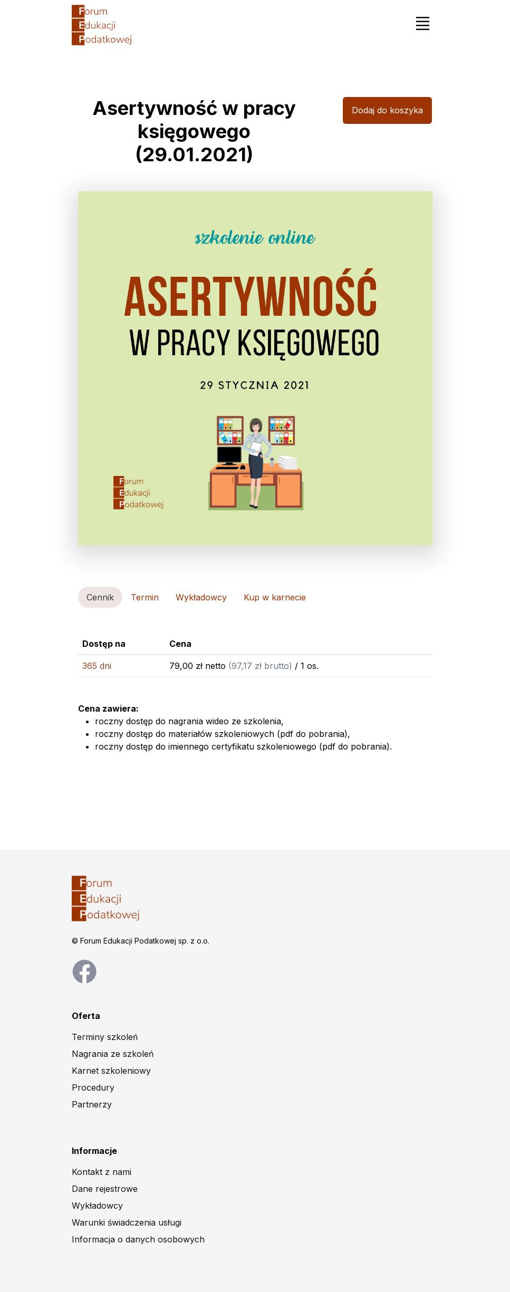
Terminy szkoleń (105, 1037)
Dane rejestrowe (105, 1188)
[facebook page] (84, 971)
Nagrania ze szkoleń (112, 1053)
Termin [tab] (145, 597)
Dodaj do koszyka (387, 110)
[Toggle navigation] (423, 23)
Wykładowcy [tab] (201, 597)
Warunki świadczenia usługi (126, 1222)
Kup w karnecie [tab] (275, 597)
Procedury (93, 1087)
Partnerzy (92, 1104)
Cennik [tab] (100, 597)
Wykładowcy (97, 1205)
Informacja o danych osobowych (138, 1239)
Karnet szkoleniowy (111, 1070)
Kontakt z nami (101, 1172)
